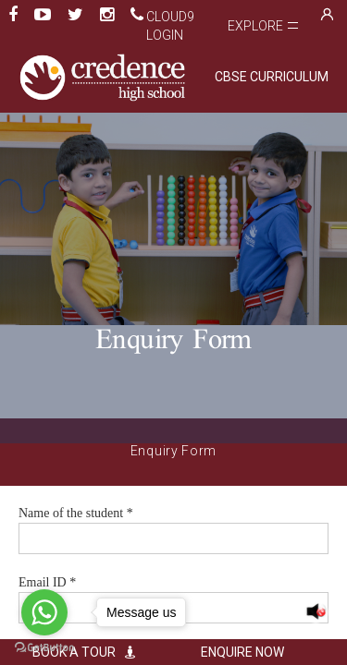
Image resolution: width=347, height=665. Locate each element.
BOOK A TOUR (88, 652)
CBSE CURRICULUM (271, 76)
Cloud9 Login (170, 25)
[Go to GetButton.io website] (44, 647)
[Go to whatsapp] (44, 612)
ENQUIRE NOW (258, 652)
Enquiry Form (173, 450)
